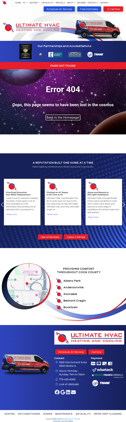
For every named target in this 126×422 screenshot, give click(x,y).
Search (104, 2)
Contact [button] (92, 2)
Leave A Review (76, 237)
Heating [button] (33, 2)
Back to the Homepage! (63, 117)
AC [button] (24, 2)
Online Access (57, 419)
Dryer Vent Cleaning (108, 413)
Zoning (47, 413)
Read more (12, 214)
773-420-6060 (67, 379)
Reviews (81, 2)
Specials (60, 2)
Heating (9, 413)
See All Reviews (50, 237)
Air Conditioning (29, 413)
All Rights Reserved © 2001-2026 (71, 419)
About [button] (70, 2)
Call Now (96, 351)
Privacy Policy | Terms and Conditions (63, 421)
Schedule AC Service (71, 351)
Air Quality (48, 2)
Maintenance (64, 413)
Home (18, 2)
